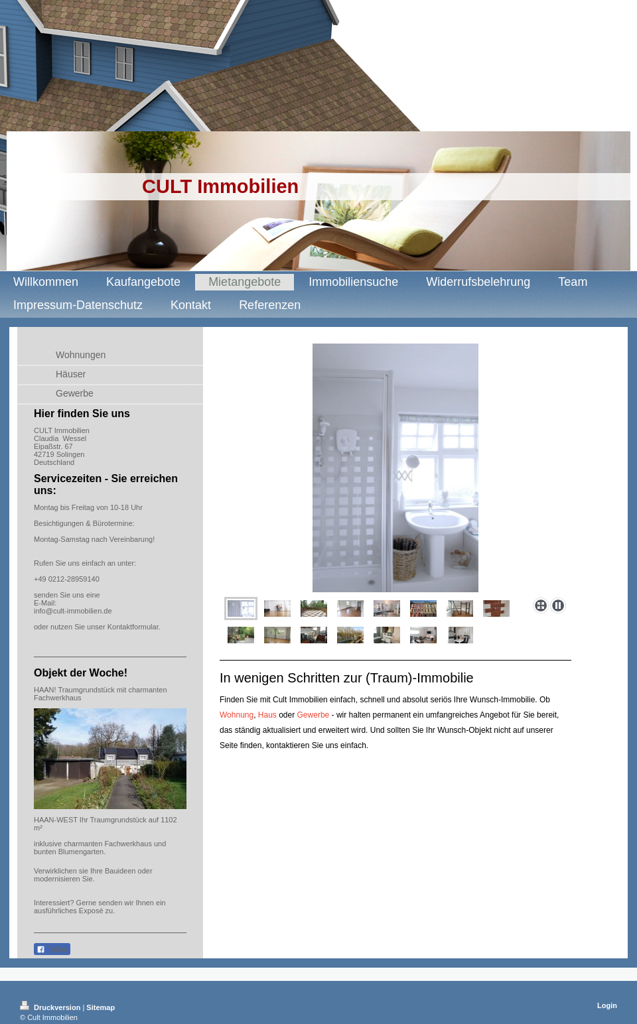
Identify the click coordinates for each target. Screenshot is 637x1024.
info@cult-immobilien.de (73, 611)
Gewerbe (313, 715)
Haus (267, 715)
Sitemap (100, 1007)
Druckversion (51, 1007)
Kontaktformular (133, 627)
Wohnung (236, 715)
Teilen (52, 949)
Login (607, 1005)
